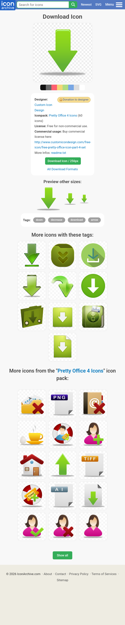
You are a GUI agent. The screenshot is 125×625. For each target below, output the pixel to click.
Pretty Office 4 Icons (63, 115)
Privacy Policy (78, 574)
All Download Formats (62, 169)
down (39, 220)
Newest (86, 4)
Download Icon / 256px (63, 161)
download (77, 220)
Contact (60, 574)
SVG (98, 4)
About (48, 574)
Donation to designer (76, 99)
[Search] (73, 4)
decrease (56, 220)
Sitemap (62, 580)
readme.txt (58, 153)
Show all (62, 555)
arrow (94, 220)
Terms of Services (103, 574)
